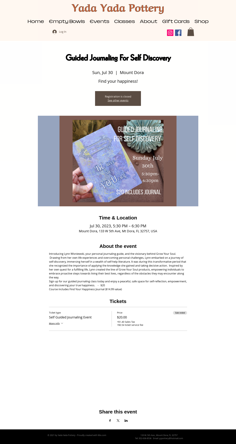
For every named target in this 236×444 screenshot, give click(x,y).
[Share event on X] (118, 420)
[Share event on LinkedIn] (126, 420)
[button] (190, 32)
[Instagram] (170, 33)
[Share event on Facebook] (110, 420)
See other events (118, 100)
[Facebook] (178, 33)
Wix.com (102, 435)
